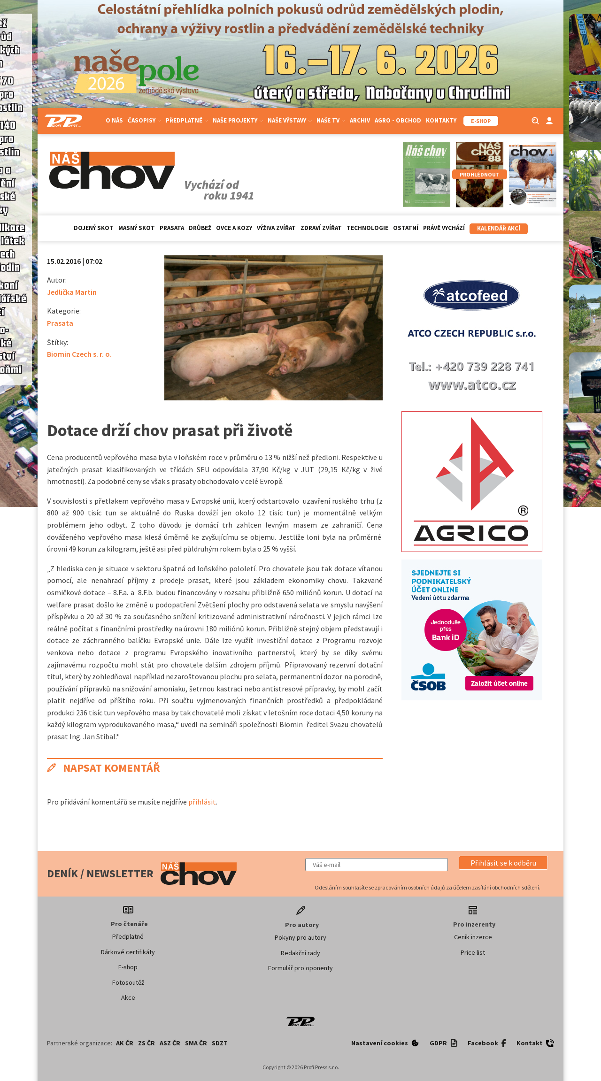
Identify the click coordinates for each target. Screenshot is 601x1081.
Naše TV (330, 120)
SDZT (220, 1043)
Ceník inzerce (473, 937)
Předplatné (187, 120)
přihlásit (202, 801)
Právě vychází (444, 228)
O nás (114, 120)
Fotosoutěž (128, 982)
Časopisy (144, 120)
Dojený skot (94, 228)
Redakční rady (300, 953)
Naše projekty (238, 120)
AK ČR (124, 1043)
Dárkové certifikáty (128, 952)
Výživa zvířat (276, 228)
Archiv (360, 120)
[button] (503, 863)
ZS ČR (146, 1043)
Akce (128, 997)
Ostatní (405, 228)
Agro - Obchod (398, 120)
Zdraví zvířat (321, 228)
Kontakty (441, 120)
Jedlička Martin (72, 292)
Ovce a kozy (234, 228)
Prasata (172, 228)
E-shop (128, 967)
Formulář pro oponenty (300, 968)
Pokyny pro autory (300, 937)
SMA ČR (196, 1043)
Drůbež (200, 228)
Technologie (367, 228)
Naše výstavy (290, 120)
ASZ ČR (170, 1043)
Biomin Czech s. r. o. (79, 354)
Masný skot (136, 228)
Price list (473, 952)
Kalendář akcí (498, 228)
